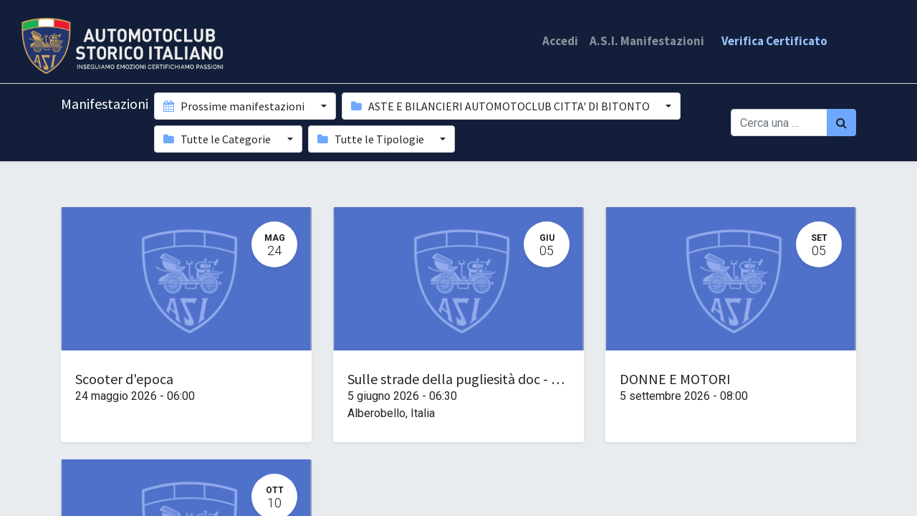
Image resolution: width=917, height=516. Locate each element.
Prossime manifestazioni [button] (235, 106)
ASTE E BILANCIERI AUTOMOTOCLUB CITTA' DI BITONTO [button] (501, 106)
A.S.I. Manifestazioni (647, 41)
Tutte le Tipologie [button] (371, 139)
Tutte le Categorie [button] (218, 139)
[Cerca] (841, 122)
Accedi (560, 41)
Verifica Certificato (774, 41)
